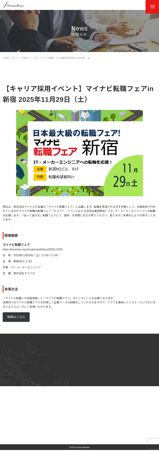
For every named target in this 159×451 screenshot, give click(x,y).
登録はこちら (16, 317)
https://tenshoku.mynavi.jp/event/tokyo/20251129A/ (33, 249)
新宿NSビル (20, 261)
